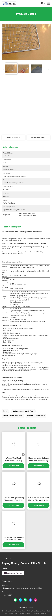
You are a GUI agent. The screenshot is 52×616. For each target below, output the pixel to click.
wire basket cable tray (12, 416)
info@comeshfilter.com (12, 573)
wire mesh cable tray (36, 416)
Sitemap (31, 607)
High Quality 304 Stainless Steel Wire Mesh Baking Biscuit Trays (38, 459)
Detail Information (13, 137)
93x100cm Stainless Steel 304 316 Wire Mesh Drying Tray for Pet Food (38, 499)
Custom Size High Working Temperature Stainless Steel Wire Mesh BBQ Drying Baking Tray (13, 499)
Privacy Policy (22, 607)
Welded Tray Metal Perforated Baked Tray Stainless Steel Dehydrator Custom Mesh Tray (13, 459)
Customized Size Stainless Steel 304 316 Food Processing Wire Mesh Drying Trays (13, 538)
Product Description (38, 137)
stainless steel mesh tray (23, 411)
